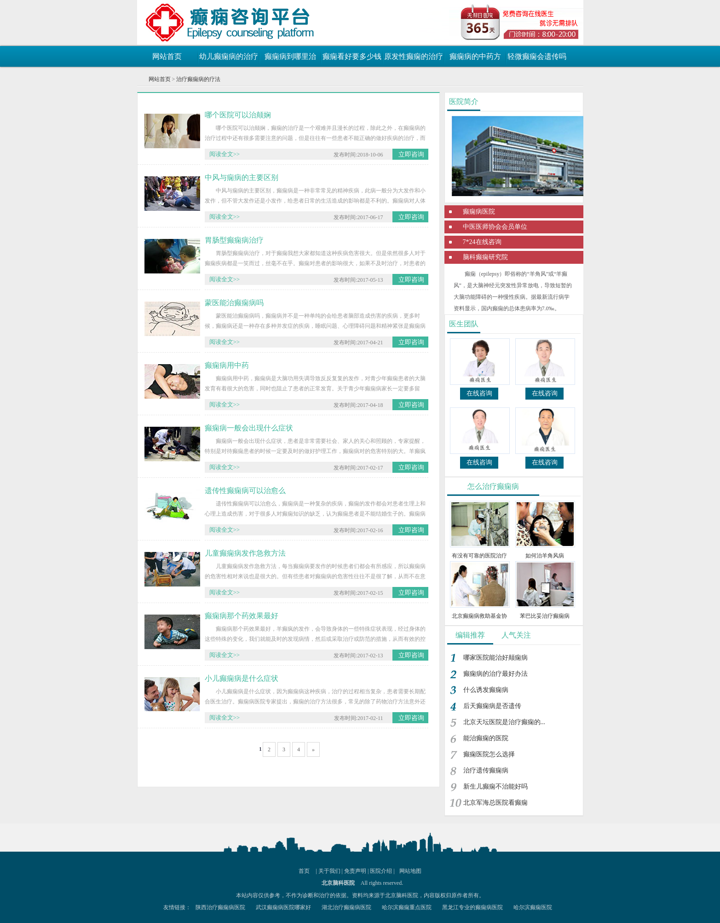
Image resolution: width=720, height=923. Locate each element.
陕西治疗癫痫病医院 (220, 907)
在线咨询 (479, 393)
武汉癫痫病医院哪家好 (283, 907)
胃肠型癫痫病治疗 (234, 240)
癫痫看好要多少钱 (352, 56)
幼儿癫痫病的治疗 (228, 56)
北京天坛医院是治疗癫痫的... (504, 722)
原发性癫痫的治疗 (413, 56)
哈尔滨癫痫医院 (532, 907)
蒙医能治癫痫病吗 (234, 303)
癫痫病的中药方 (475, 56)
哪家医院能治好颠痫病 (495, 657)
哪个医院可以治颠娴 (238, 115)
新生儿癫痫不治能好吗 (495, 786)
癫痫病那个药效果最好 (241, 616)
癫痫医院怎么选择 (489, 754)
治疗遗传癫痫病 (485, 770)
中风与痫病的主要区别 (241, 177)
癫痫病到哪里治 (290, 56)
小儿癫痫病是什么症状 (241, 678)
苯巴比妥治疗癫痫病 (545, 616)
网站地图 (410, 871)
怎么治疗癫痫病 (493, 486)
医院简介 (463, 101)
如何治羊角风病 (544, 555)
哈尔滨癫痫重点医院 (407, 907)
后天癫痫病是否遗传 (492, 705)
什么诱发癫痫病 (485, 689)
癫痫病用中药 (227, 365)
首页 (304, 871)
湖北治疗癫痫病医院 (346, 907)
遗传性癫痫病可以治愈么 (245, 490)
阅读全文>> (224, 154)
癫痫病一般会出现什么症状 (249, 428)
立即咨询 (411, 154)
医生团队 (463, 324)
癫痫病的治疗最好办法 (495, 673)
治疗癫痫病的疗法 (198, 79)
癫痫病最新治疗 (192, 20)
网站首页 (167, 56)
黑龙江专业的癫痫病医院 (472, 907)
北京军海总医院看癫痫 (495, 802)
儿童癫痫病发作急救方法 (245, 553)
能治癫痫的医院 (485, 738)
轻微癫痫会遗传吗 (536, 56)
